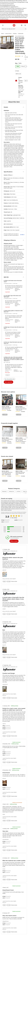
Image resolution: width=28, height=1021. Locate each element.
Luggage (12, 6)
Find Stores (5, 19)
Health (3, 6)
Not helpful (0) (17, 289)
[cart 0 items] (25, 25)
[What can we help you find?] (14, 28)
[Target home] (14, 25)
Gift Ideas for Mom (13, 0)
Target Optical (8, 12)
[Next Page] (25, 66)
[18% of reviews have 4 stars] (14, 527)
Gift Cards (5, 11)
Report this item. (22, 234)
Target (2, 33)
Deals (13, 12)
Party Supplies (18, 9)
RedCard (21, 17)
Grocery (6, 3)
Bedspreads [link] (4, 491)
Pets (8, 11)
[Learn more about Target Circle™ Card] (21, 88)
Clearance (17, 12)
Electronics (9, 8)
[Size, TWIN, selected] (17, 66)
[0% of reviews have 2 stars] (14, 530)
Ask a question (8, 382)
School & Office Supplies (9, 9)
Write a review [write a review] (14, 541)
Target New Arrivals (4, 0)
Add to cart (18, 73)
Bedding (15, 33)
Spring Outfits (7, 14)
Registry (17, 17)
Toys (5, 8)
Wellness (7, 6)
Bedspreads (20, 33)
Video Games (15, 8)
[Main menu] (2, 25)
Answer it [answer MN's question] (7, 374)
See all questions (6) (10, 379)
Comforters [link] (18, 491)
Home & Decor (9, 2)
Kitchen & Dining (17, 2)
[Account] (21, 25)
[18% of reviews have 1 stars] (14, 531)
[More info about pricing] (25, 59)
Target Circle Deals (12, 15)
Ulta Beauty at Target (15, 11)
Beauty (9, 5)
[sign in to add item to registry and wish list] (26, 81)
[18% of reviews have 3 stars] (14, 529)
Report (16, 290)
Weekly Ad (19, 15)
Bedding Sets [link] (11, 491)
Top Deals (5, 15)
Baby (6, 5)
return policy (9, 272)
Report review (14, 581)
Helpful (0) (17, 288)
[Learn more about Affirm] (21, 94)
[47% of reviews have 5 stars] (14, 526)
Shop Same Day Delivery (9, 17)
